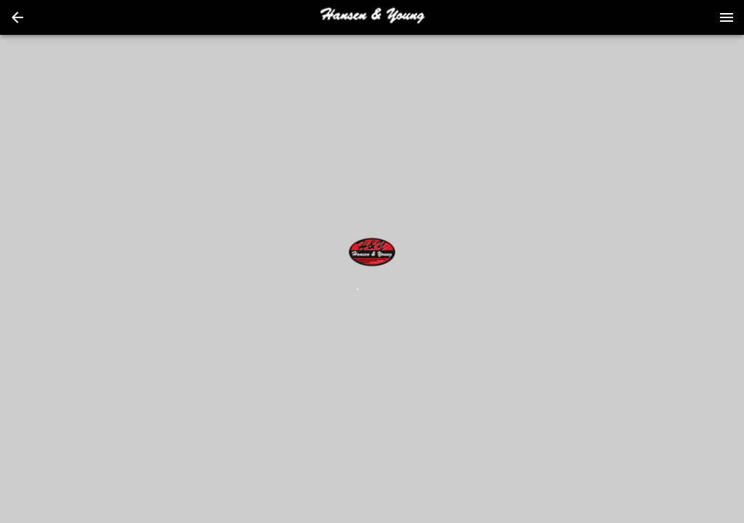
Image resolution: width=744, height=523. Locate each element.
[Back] (17, 17)
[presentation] (372, 17)
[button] (17, 17)
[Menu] (726, 17)
